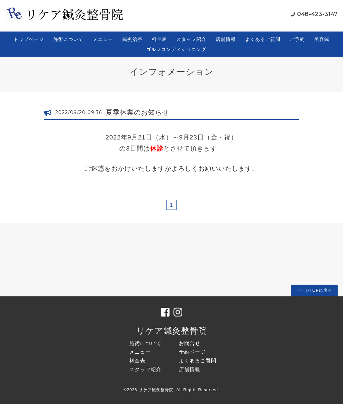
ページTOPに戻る (314, 290)
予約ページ (192, 352)
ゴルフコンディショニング (176, 49)
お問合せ (189, 343)
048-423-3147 (317, 14)
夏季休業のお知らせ (137, 112)
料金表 (159, 39)
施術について (68, 39)
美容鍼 (321, 39)
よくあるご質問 (262, 39)
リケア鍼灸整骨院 (171, 330)
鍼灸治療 (132, 39)
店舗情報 (226, 39)
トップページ (29, 39)
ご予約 (297, 39)
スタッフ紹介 (191, 39)
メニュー (103, 39)
